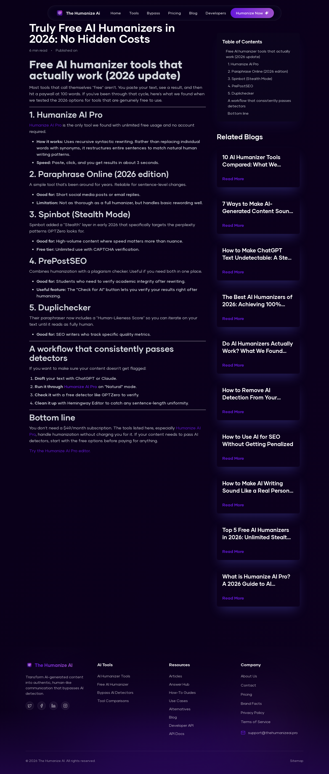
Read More (233, 178)
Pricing (174, 13)
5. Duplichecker (241, 93)
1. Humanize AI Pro (243, 64)
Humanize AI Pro (45, 124)
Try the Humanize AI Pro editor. (59, 450)
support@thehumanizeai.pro (273, 732)
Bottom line (238, 113)
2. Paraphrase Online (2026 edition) (258, 71)
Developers (216, 13)
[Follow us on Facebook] (41, 706)
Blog (193, 13)
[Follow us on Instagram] (65, 706)
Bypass (153, 13)
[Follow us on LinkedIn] (53, 706)
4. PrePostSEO (240, 86)
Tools (134, 13)
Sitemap (296, 761)
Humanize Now (252, 13)
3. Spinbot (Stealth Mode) (250, 78)
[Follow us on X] (30, 706)
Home (116, 13)
